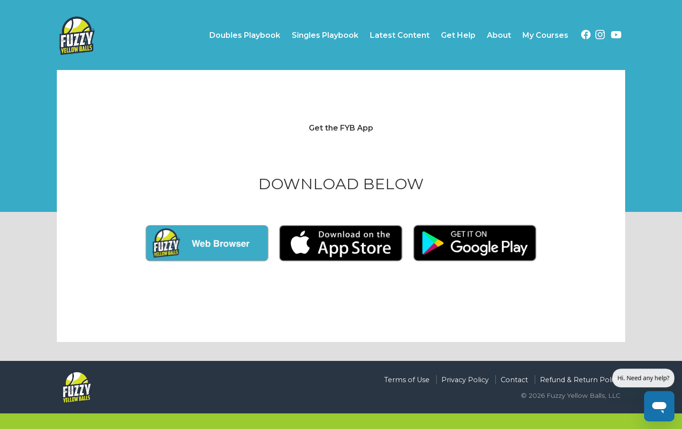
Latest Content (400, 35)
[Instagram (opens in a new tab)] (600, 36)
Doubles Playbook (244, 35)
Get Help (458, 35)
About (499, 35)
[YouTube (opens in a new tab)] (616, 36)
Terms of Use (407, 380)
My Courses (545, 35)
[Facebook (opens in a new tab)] (586, 36)
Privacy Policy (465, 380)
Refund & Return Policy (580, 380)
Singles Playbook (325, 35)
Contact (514, 380)
